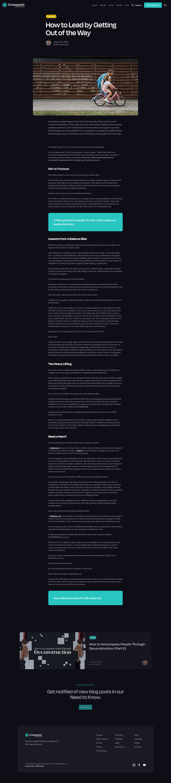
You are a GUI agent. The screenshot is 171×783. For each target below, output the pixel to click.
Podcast (118, 739)
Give (127, 5)
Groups (103, 5)
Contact (138, 747)
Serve (111, 5)
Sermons (119, 735)
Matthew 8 (55, 448)
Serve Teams (102, 739)
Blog (117, 743)
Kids (136, 735)
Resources (120, 747)
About (94, 5)
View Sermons (153, 5)
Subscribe (85, 707)
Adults (137, 743)
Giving (99, 747)
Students (138, 739)
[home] (13, 5)
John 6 (79, 450)
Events (119, 5)
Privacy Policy (29, 766)
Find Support (101, 750)
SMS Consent (40, 766)
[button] (165, 5)
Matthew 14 (55, 516)
